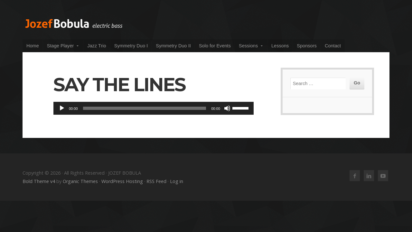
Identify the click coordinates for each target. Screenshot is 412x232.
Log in (176, 181)
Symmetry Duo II (173, 45)
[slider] (144, 108)
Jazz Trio (96, 45)
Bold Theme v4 (39, 181)
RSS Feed (156, 181)
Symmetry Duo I (131, 45)
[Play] (62, 108)
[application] (153, 108)
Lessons (280, 45)
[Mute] (227, 108)
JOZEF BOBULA (74, 23)
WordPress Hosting (122, 181)
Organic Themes (80, 181)
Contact (333, 45)
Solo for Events (215, 45)
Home (32, 45)
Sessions (248, 45)
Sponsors (307, 45)
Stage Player (60, 45)
